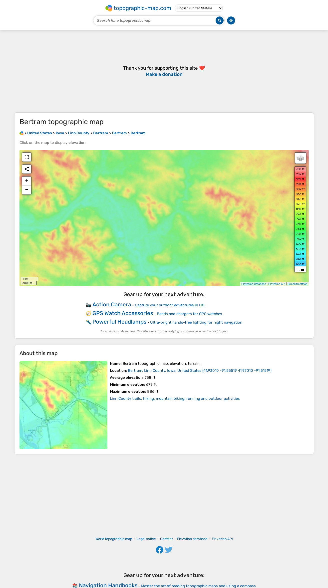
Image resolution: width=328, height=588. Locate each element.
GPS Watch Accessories (122, 313)
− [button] (26, 190)
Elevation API (276, 284)
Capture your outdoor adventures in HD (169, 305)
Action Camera (111, 304)
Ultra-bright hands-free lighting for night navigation (196, 322)
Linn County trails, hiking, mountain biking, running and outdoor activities (175, 398)
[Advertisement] (164, 496)
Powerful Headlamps (119, 321)
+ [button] (26, 181)
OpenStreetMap (298, 284)
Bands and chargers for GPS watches (189, 314)
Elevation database (253, 284)
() (200, 370)
